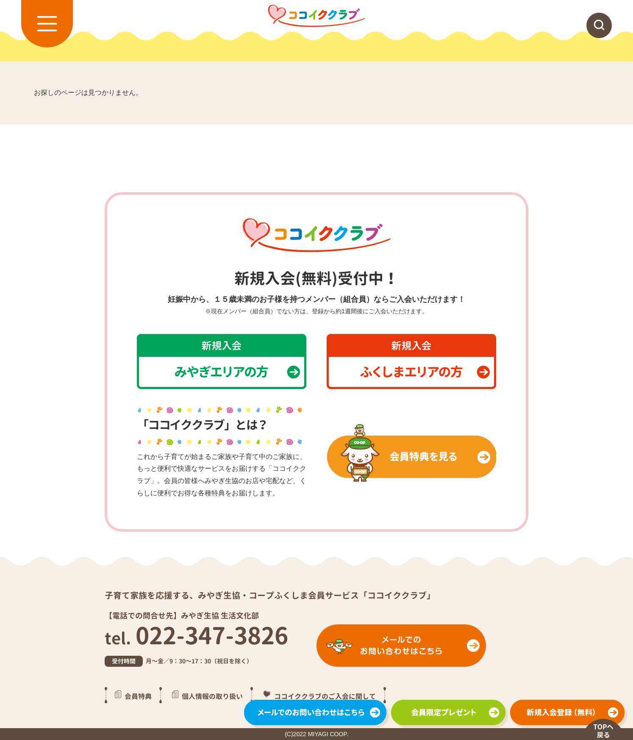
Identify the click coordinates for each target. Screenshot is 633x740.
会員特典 (138, 696)
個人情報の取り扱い (212, 696)
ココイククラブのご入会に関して (325, 696)
